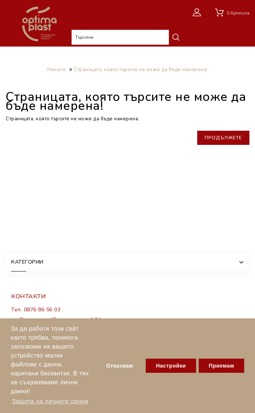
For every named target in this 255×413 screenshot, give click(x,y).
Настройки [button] (171, 366)
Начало (56, 69)
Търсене (176, 37)
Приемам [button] (221, 366)
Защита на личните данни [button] (50, 401)
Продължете (223, 138)
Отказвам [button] (119, 366)
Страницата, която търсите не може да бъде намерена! (141, 69)
